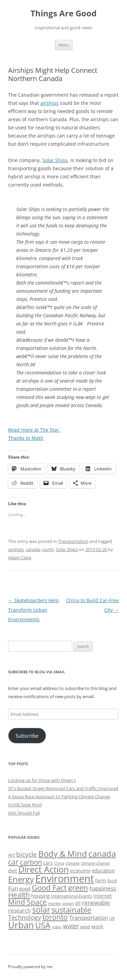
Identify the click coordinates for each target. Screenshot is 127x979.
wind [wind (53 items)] (85, 927)
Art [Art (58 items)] (11, 855)
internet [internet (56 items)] (102, 896)
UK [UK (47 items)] (112, 918)
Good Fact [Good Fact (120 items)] (49, 888)
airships (49, 103)
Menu (64, 44)
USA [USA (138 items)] (42, 925)
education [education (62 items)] (103, 870)
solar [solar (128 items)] (41, 909)
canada (33, 549)
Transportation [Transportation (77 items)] (88, 917)
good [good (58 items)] (24, 888)
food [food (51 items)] (112, 881)
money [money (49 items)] (54, 903)
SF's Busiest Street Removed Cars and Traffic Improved (63, 788)
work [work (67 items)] (97, 926)
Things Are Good (63, 13)
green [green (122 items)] (78, 887)
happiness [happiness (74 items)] (102, 888)
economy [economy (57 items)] (80, 870)
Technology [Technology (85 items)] (24, 917)
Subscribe (27, 735)
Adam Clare (19, 558)
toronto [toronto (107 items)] (55, 917)
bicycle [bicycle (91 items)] (26, 854)
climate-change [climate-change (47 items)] (95, 863)
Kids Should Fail (24, 813)
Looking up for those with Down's (42, 780)
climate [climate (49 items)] (73, 863)
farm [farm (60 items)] (100, 880)
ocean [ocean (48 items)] (68, 903)
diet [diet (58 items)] (12, 870)
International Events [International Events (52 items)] (71, 896)
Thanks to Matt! (25, 438)
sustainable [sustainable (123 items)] (71, 909)
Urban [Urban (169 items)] (21, 925)
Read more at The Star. (34, 430)
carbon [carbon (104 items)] (31, 862)
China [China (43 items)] (59, 863)
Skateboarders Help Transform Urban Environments (33, 610)
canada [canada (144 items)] (102, 853)
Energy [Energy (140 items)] (21, 879)
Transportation (73, 541)
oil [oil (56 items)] (78, 903)
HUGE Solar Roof (25, 805)
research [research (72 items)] (19, 910)
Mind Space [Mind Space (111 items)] (27, 902)
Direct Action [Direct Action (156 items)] (43, 869)
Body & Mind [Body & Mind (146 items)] (62, 853)
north (48, 549)
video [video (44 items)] (57, 926)
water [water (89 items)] (71, 925)
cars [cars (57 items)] (48, 863)
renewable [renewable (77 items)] (96, 902)
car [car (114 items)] (13, 862)
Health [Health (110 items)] (19, 895)
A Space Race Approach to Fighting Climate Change (59, 796)
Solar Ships (55, 160)
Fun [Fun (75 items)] (13, 888)
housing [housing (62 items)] (40, 895)
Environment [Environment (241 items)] (64, 878)
